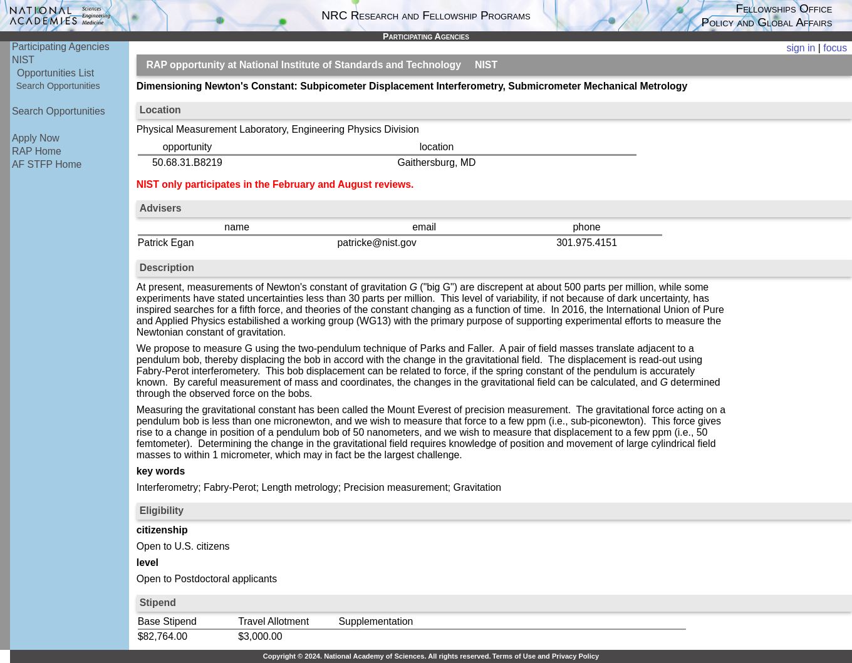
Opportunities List (55, 73)
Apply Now (36, 138)
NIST (23, 59)
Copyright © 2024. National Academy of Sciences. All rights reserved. (377, 656)
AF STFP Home (46, 164)
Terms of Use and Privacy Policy (545, 656)
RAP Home (36, 151)
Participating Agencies (61, 46)
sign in (801, 48)
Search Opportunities (58, 86)
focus (835, 48)
